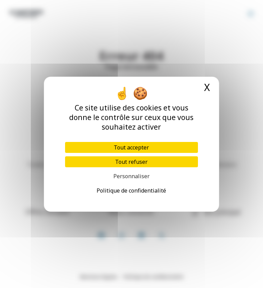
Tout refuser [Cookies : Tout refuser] (131, 162)
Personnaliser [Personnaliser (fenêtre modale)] (131, 176)
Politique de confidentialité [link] (131, 190)
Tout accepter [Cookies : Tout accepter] (131, 147)
